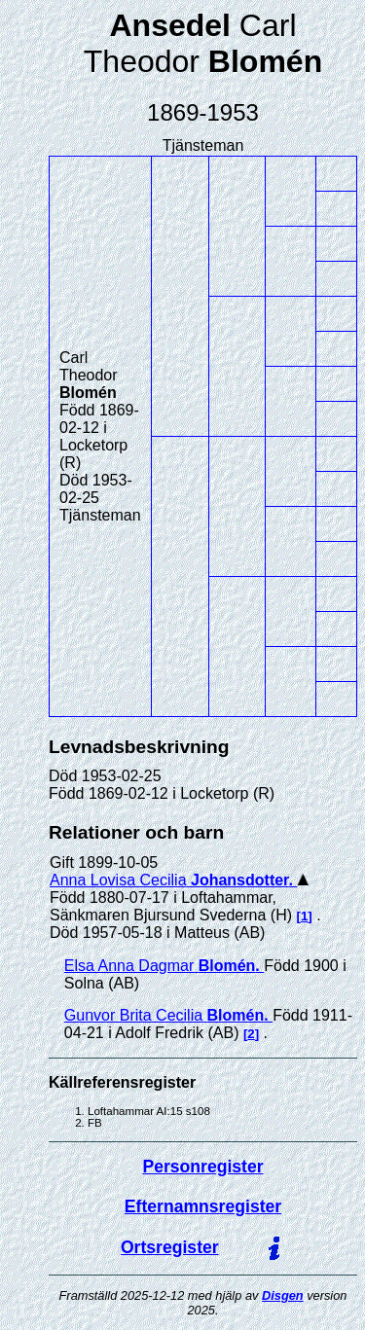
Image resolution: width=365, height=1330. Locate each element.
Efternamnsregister (203, 1206)
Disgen (283, 1295)
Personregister (202, 1166)
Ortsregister (170, 1247)
